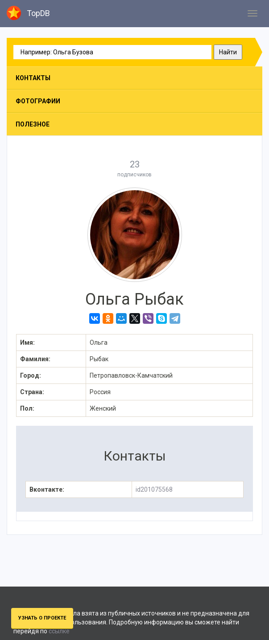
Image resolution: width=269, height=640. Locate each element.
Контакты (33, 78)
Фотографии (38, 101)
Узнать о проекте (42, 618)
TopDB (28, 13)
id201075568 (154, 489)
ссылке (59, 631)
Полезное (33, 124)
